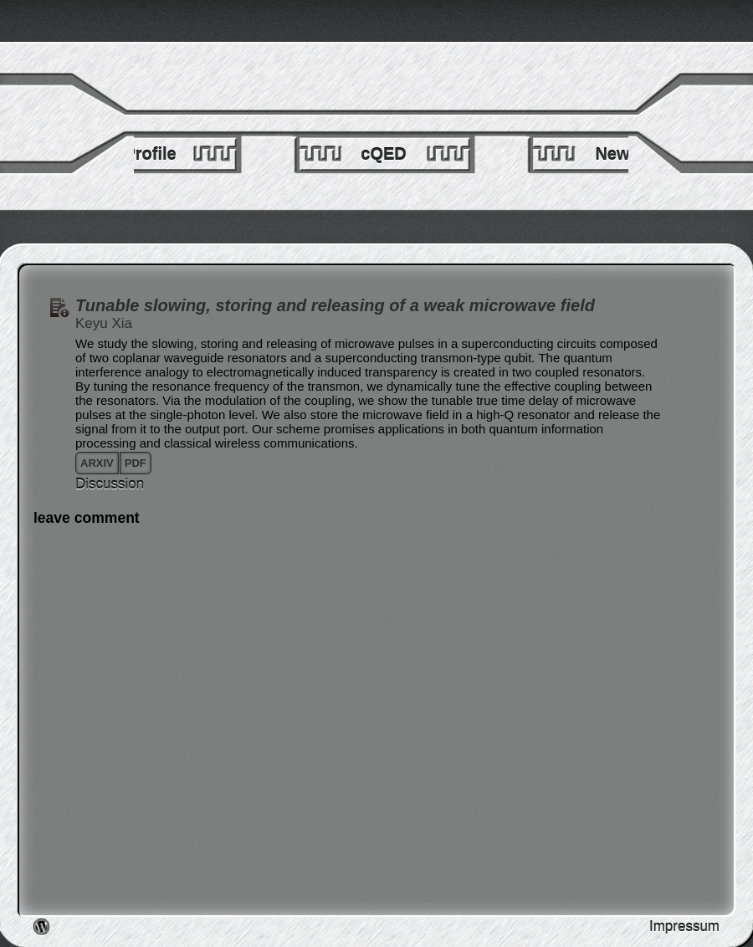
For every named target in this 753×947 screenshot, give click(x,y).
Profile (150, 154)
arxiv (97, 463)
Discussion (109, 484)
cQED (383, 154)
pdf (135, 463)
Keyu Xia (103, 323)
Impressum (684, 926)
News (616, 154)
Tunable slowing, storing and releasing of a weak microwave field (335, 305)
